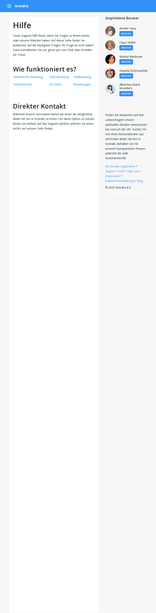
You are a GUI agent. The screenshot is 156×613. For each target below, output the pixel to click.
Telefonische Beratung (28, 77)
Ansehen (126, 33)
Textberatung (82, 77)
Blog (140, 181)
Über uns (133, 171)
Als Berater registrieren (120, 166)
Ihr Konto (56, 84)
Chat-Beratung (59, 77)
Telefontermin (22, 84)
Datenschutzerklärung (119, 181)
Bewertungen (82, 84)
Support (110, 171)
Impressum (112, 176)
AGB (121, 171)
